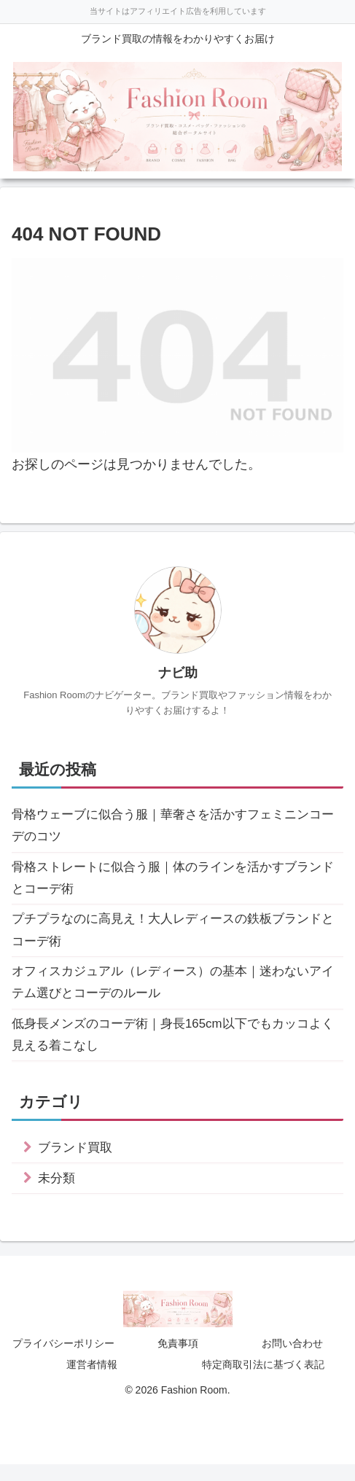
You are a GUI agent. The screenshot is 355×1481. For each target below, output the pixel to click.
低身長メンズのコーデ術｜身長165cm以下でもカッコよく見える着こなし (176, 1048)
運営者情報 (91, 1381)
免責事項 (177, 1360)
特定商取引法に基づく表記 (263, 1381)
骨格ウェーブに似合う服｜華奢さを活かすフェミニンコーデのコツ (176, 827)
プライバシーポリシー (63, 1360)
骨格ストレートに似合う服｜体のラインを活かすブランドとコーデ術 (176, 883)
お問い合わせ (292, 1360)
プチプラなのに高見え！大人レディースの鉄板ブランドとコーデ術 (176, 938)
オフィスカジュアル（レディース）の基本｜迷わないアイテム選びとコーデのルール (176, 993)
